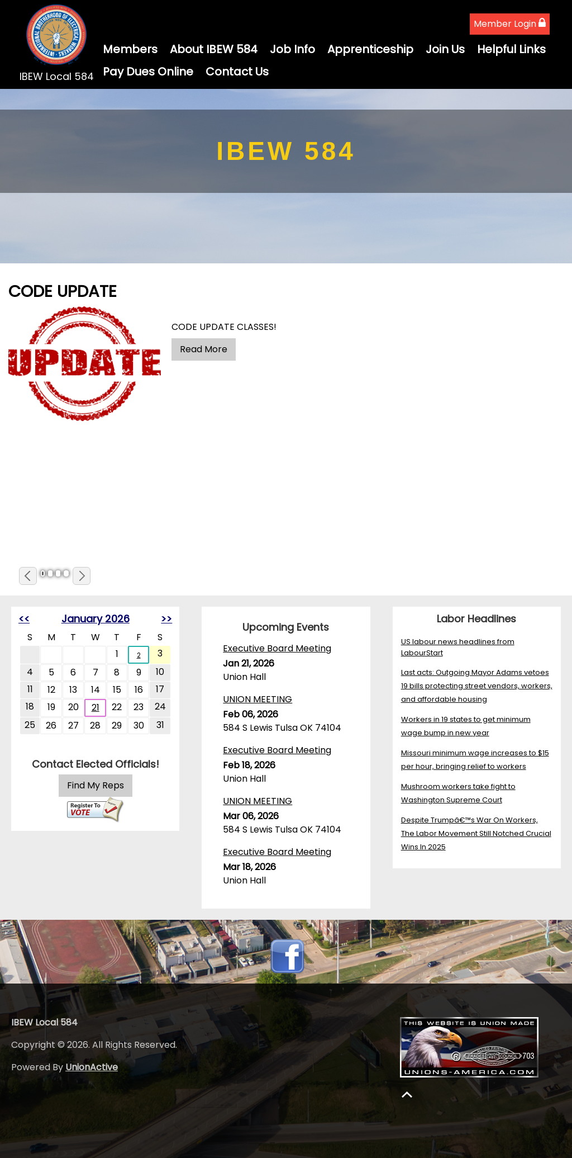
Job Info (292, 49)
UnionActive (91, 1067)
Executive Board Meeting (277, 648)
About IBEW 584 (214, 49)
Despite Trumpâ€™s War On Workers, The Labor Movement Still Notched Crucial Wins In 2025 (476, 833)
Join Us (445, 49)
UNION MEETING (257, 699)
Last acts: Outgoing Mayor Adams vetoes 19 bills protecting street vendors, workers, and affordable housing (476, 686)
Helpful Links (511, 49)
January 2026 (95, 619)
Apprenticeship (370, 49)
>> (166, 619)
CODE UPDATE (62, 291)
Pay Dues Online (148, 71)
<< (24, 619)
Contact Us (237, 71)
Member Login (510, 23)
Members (130, 49)
